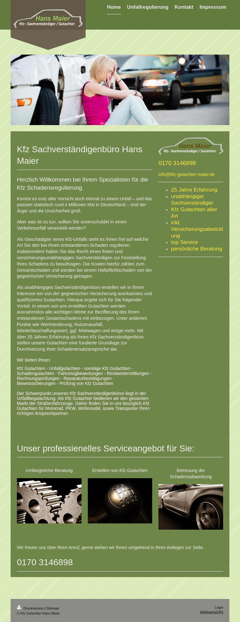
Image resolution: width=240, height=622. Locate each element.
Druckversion (30, 608)
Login (219, 607)
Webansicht (211, 612)
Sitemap (52, 608)
